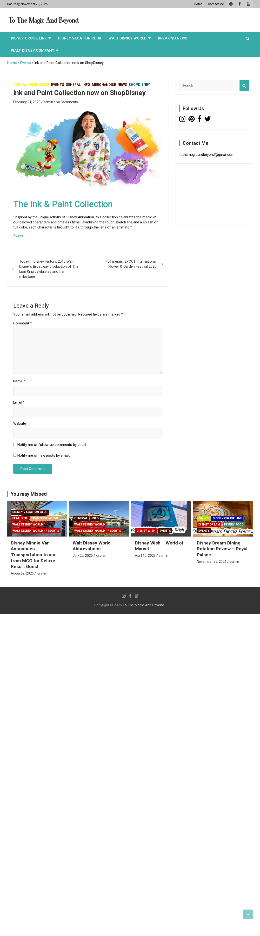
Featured (19, 518)
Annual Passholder (31, 85)
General (73, 85)
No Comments (67, 102)
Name (19, 381)
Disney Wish (145, 530)
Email (18, 402)
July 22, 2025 (83, 555)
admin (48, 102)
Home (198, 4)
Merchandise (104, 85)
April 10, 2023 (145, 555)
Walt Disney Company (32, 50)
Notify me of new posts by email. (43, 455)
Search (244, 85)
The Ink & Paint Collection (63, 204)
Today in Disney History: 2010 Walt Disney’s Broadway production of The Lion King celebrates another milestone (48, 269)
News (122, 85)
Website (19, 423)
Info (86, 85)
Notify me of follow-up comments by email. (52, 445)
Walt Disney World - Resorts (35, 530)
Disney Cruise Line (29, 38)
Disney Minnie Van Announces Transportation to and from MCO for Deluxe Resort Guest (34, 554)
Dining (203, 518)
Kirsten (42, 573)
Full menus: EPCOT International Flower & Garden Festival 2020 (131, 264)
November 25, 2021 (212, 561)
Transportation (44, 518)
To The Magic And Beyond (143, 605)
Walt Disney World (127, 38)
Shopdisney (139, 85)
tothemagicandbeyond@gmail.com (206, 154)
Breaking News (172, 38)
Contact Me (216, 4)
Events (57, 85)
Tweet (18, 236)
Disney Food (233, 524)
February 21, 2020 (26, 102)
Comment (22, 323)
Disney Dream (209, 524)
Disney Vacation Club (79, 38)
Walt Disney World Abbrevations (92, 546)
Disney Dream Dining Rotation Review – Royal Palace (222, 548)
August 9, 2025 (22, 573)
